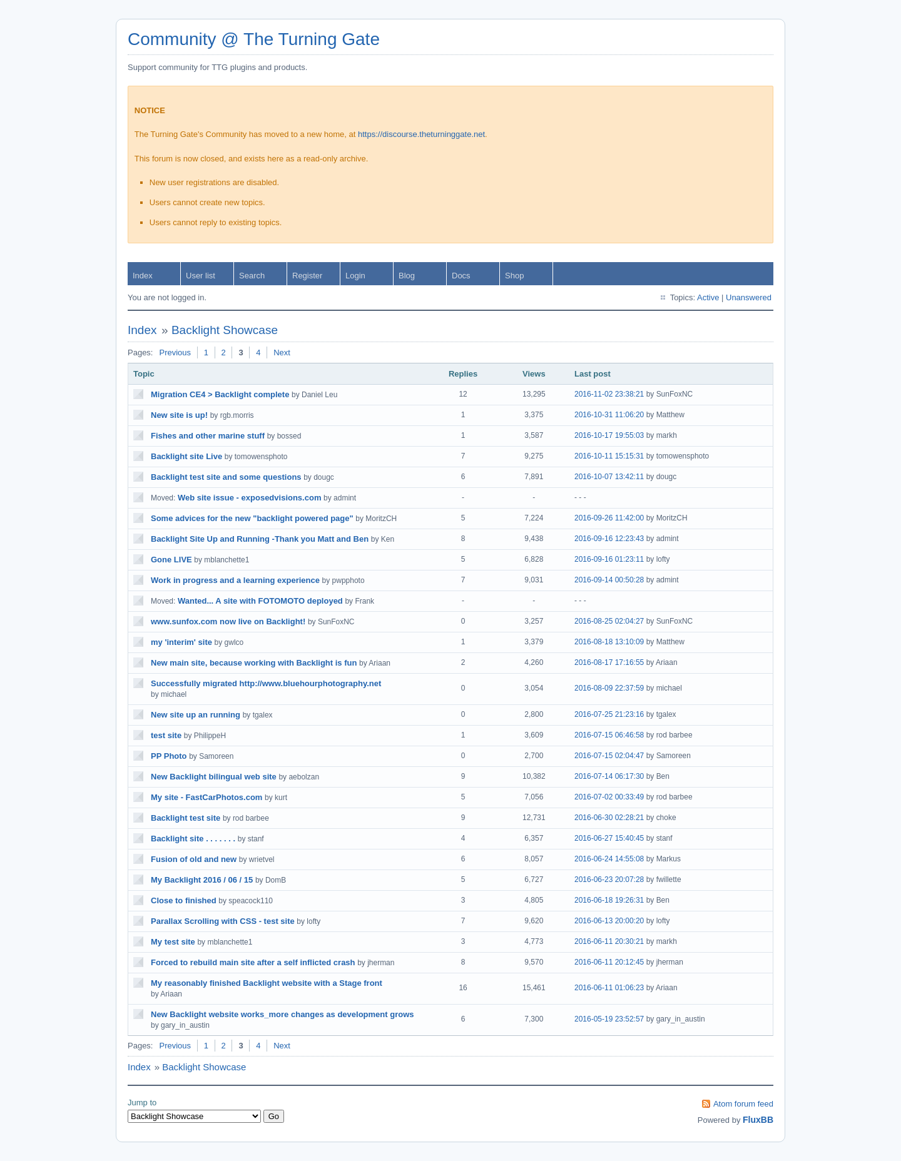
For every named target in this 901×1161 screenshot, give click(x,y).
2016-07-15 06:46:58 (609, 735)
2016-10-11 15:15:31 (609, 456)
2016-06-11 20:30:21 (609, 941)
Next (281, 352)
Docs (461, 275)
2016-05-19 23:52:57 (609, 1019)
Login (355, 275)
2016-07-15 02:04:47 (609, 755)
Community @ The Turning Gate (254, 39)
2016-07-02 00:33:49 (609, 797)
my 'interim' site (181, 642)
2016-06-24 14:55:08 (609, 858)
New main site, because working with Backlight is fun (254, 662)
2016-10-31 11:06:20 (609, 414)
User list (200, 275)
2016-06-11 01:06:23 (609, 987)
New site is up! (179, 415)
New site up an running (195, 714)
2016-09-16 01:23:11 (609, 559)
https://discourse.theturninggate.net (421, 134)
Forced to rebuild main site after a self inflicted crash (253, 962)
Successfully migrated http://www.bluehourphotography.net (266, 683)
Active (708, 297)
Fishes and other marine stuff (208, 435)
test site (166, 735)
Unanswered (748, 297)
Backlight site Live (186, 456)
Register (307, 275)
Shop (514, 275)
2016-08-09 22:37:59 (609, 688)
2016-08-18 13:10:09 (609, 641)
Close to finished (183, 900)
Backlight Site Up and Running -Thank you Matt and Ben (260, 539)
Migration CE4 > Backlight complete (220, 394)
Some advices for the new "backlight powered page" (252, 518)
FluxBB (758, 1120)
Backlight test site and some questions (226, 477)
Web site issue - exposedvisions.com (250, 497)
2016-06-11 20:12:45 (609, 962)
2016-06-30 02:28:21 (609, 817)
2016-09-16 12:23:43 (609, 538)
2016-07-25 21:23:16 (609, 714)
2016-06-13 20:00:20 (609, 920)
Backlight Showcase (224, 330)
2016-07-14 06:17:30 (609, 776)
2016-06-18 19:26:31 (609, 900)
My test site (173, 941)
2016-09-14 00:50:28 (609, 579)
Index (143, 275)
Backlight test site (185, 818)
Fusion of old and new (194, 859)
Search (252, 275)
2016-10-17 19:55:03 (609, 435)
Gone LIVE (171, 559)
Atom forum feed (743, 1103)
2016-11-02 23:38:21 (609, 394)
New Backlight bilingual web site (214, 776)
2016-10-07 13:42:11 (609, 476)
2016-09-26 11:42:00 (609, 518)
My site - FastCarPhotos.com (206, 797)
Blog (407, 275)
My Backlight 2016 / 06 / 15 (202, 880)
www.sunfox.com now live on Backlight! (228, 621)
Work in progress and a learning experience (235, 580)
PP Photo (169, 756)
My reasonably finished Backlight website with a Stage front (266, 983)
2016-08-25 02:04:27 (609, 621)
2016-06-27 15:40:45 (609, 838)
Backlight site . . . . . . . (193, 838)
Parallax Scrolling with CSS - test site (223, 921)
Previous (175, 352)
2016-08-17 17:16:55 (609, 662)
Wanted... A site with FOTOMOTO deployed (260, 601)
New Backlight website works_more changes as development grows (282, 1014)
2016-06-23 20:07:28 (609, 879)
